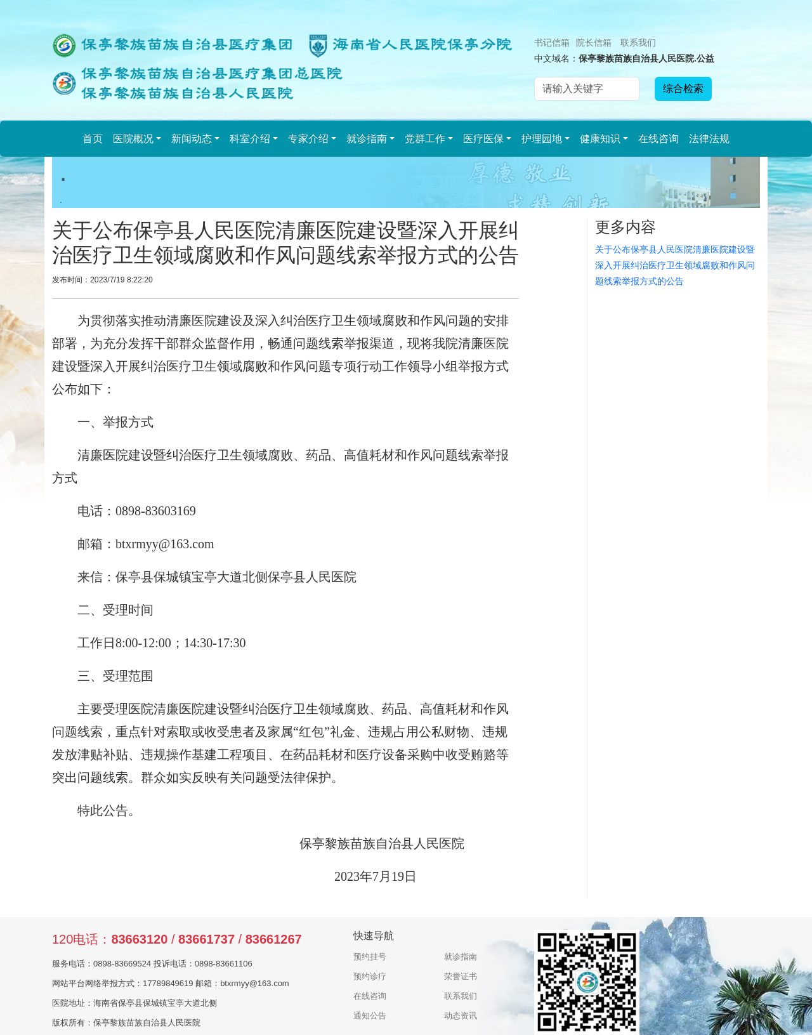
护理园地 (541, 138)
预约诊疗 (369, 976)
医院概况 (133, 138)
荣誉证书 (460, 976)
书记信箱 (552, 42)
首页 (92, 138)
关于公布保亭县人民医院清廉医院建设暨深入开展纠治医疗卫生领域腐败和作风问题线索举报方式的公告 (675, 265)
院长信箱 (594, 42)
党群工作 (425, 138)
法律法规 (709, 138)
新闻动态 (191, 138)
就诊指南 (366, 138)
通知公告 (369, 1015)
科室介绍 (250, 138)
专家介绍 (308, 138)
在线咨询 (658, 138)
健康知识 (600, 138)
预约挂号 (369, 956)
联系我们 (638, 42)
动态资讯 (460, 1015)
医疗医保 (483, 138)
